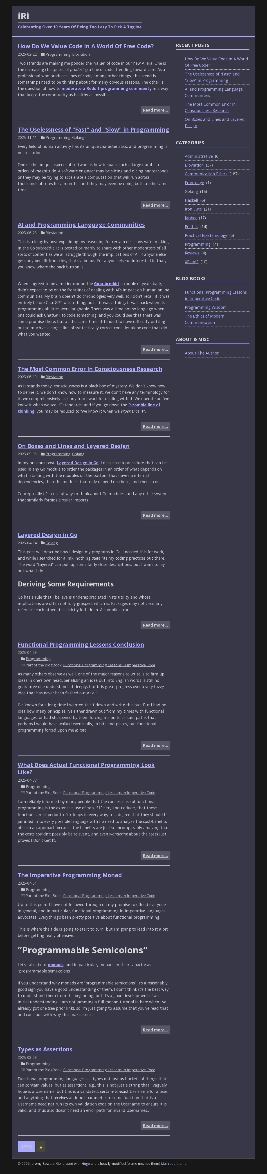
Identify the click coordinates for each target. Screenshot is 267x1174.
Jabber (191, 217)
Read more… (155, 110)
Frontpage (194, 182)
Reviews (192, 253)
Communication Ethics (206, 173)
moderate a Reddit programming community (107, 88)
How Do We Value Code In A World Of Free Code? (86, 46)
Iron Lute (193, 209)
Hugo (85, 1163)
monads (55, 964)
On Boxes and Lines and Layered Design (74, 446)
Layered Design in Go (78, 462)
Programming (58, 54)
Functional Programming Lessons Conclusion (81, 644)
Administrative (199, 156)
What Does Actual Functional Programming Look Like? (86, 768)
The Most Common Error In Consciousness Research (90, 369)
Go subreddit (106, 283)
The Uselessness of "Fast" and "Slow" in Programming (93, 129)
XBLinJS (191, 261)
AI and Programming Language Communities (81, 224)
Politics (191, 226)
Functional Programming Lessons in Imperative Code (109, 664)
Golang (78, 137)
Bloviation (81, 54)
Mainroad (168, 1163)
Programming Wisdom (206, 307)
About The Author (202, 353)
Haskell (191, 200)
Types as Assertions (45, 1049)
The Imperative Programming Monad (70, 875)
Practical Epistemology (206, 235)
